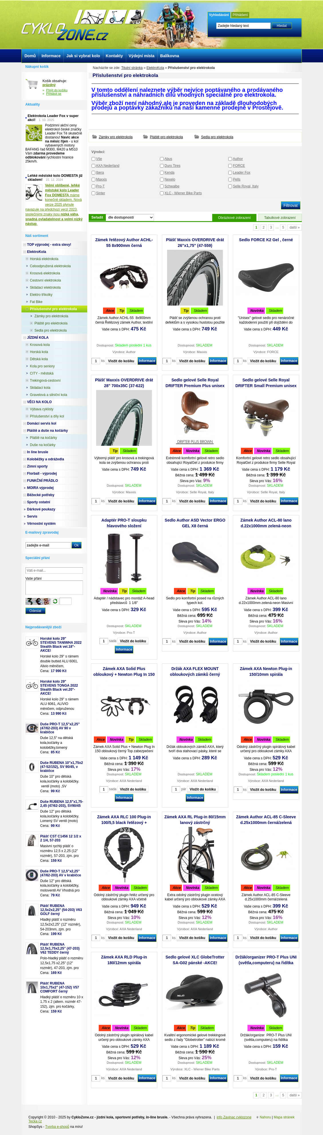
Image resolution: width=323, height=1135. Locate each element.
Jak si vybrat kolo (83, 56)
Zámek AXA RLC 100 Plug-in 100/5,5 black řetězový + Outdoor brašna (124, 823)
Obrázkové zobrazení (234, 218)
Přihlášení (240, 15)
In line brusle (37, 452)
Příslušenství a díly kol (47, 416)
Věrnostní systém (41, 524)
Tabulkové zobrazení (280, 218)
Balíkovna (169, 56)
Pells (236, 179)
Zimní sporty (37, 466)
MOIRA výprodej (40, 488)
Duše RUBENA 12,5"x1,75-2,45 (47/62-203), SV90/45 (61, 804)
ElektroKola (155, 68)
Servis (32, 516)
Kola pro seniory (42, 366)
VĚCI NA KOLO (39, 402)
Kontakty (114, 56)
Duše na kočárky (43, 445)
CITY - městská (41, 373)
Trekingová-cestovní (45, 381)
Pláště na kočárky (43, 438)
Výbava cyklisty (41, 409)
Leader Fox (241, 173)
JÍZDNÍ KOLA (38, 338)
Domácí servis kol (41, 423)
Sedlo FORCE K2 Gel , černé (266, 239)
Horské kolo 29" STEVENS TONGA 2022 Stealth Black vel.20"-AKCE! (59, 688)
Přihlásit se (53, 93)
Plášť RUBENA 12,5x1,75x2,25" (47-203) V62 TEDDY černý (60, 948)
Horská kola (39, 352)
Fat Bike (36, 302)
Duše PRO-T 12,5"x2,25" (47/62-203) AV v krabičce (60, 873)
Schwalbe (172, 186)
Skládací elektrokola (45, 288)
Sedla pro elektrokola (217, 137)
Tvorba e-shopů (57, 1127)
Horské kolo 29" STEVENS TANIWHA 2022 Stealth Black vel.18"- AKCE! (61, 645)
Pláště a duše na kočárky (47, 431)
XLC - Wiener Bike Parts (183, 193)
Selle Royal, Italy (245, 186)
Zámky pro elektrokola (116, 137)
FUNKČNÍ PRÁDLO (42, 481)
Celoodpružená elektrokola (50, 266)
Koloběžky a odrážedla (45, 459)
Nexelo (170, 179)
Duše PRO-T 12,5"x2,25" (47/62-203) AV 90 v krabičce (60, 728)
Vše (99, 159)
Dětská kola (39, 359)
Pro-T (100, 186)
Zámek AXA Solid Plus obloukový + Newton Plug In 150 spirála (123, 674)
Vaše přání (33, 579)
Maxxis (101, 179)
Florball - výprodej (42, 474)
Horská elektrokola (44, 259)
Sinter (100, 193)
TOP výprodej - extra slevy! (49, 245)
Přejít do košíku (57, 90)
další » (295, 227)
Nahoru (265, 1117)
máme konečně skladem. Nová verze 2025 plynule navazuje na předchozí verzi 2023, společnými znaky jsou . (54, 204)
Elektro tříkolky (41, 295)
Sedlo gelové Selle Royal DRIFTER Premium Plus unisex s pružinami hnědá (195, 386)
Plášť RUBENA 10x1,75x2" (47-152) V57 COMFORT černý (59, 987)
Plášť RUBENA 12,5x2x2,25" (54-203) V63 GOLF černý (61, 910)
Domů (30, 56)
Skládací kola (40, 388)
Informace (147, 361)
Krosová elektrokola (45, 273)
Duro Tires (172, 166)
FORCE (239, 166)
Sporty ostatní (38, 502)
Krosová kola (40, 345)
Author (238, 159)
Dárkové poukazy (41, 509)
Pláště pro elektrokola (166, 137)
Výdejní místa (141, 56)
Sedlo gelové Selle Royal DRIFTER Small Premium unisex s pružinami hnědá (266, 386)
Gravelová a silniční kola (48, 395)
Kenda (170, 173)
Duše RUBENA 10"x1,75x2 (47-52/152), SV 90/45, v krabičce (61, 767)
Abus (168, 159)
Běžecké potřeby (40, 495)
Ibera (100, 173)
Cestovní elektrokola (45, 280)
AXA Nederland (107, 166)
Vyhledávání (219, 15)
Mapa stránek (284, 1117)
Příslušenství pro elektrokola (53, 309)
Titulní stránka (132, 68)
